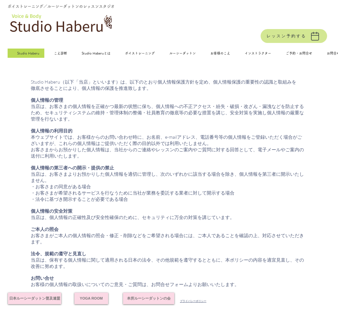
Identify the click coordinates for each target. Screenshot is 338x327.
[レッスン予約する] (294, 36)
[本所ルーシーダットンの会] (148, 298)
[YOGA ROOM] (91, 298)
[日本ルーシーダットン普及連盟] (34, 298)
